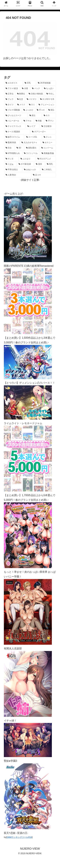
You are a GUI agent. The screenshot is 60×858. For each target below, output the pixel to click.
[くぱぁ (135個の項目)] (10, 164)
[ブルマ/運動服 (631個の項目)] (12, 110)
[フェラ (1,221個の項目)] (9, 99)
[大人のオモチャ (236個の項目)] (30, 142)
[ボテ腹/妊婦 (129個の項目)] (25, 164)
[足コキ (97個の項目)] (44, 175)
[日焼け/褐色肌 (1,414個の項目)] (35, 93)
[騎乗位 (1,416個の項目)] (21, 93)
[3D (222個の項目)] (19, 148)
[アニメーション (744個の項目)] (46, 104)
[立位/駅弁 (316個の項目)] (48, 126)
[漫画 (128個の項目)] (39, 164)
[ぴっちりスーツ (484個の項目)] (15, 115)
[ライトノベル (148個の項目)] (31, 153)
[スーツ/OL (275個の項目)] (33, 137)
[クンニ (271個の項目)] (49, 137)
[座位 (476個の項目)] (35, 115)
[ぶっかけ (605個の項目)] (28, 110)
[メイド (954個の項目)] (21, 104)
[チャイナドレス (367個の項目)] (14, 126)
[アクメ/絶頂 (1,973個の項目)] (12, 88)
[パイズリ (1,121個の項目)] (31, 99)
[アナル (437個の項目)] (28, 120)
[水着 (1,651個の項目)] (25, 88)
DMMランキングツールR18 (19, 837)
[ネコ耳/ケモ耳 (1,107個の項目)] (47, 99)
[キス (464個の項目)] (49, 115)
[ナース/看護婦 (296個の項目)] (17, 131)
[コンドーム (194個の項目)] (48, 148)
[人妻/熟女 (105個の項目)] (17, 175)
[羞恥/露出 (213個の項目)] (32, 148)
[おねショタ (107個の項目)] (31, 169)
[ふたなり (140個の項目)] (27, 158)
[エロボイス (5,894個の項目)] (13, 83)
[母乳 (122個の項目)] (50, 164)
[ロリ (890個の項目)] (32, 104)
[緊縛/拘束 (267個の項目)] (11, 142)
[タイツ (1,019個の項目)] (9, 104)
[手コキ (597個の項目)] (40, 110)
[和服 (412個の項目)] (39, 120)
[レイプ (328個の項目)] (32, 126)
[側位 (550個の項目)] (51, 110)
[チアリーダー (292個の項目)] (43, 131)
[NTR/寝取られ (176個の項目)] (13, 153)
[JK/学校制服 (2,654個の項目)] (46, 83)
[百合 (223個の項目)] (9, 148)
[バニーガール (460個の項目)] (12, 120)
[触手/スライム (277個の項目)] (14, 137)
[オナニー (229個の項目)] (48, 142)
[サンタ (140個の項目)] (11, 158)
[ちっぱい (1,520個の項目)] (49, 88)
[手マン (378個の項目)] (50, 120)
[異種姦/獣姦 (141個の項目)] (48, 153)
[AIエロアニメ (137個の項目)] (46, 158)
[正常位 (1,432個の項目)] (9, 93)
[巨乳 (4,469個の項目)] (29, 83)
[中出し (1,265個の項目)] (50, 93)
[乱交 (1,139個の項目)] (20, 99)
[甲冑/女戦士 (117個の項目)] (13, 169)
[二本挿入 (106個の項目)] (48, 169)
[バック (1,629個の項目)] (36, 88)
